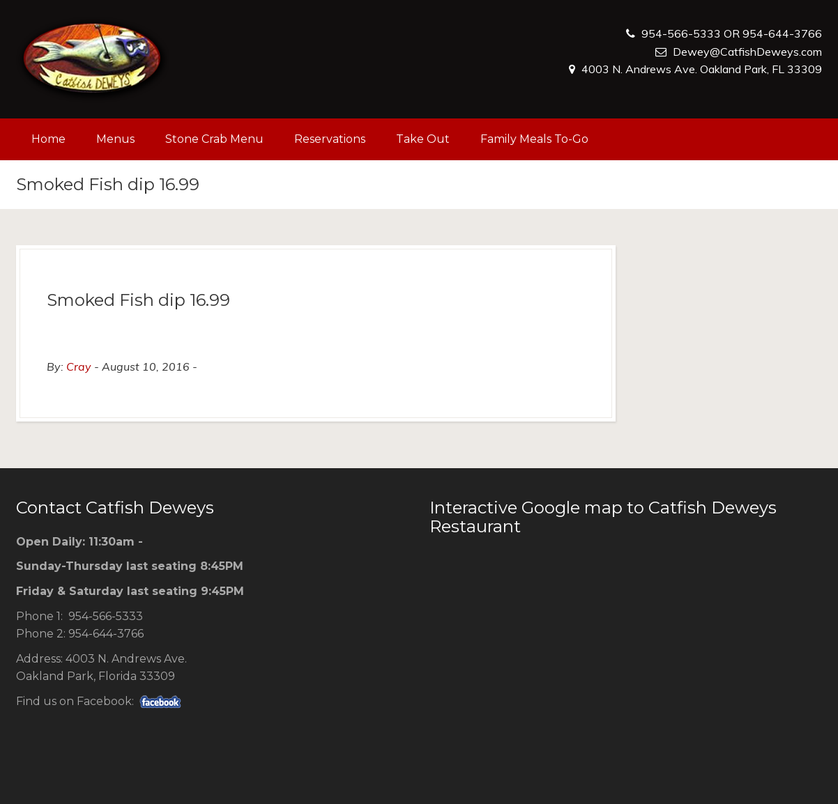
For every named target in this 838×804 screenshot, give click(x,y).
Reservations (329, 139)
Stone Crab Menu (214, 139)
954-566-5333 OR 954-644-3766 (731, 33)
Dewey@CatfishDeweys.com (747, 52)
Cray (78, 366)
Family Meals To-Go (534, 139)
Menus (115, 139)
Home (48, 139)
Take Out (423, 139)
